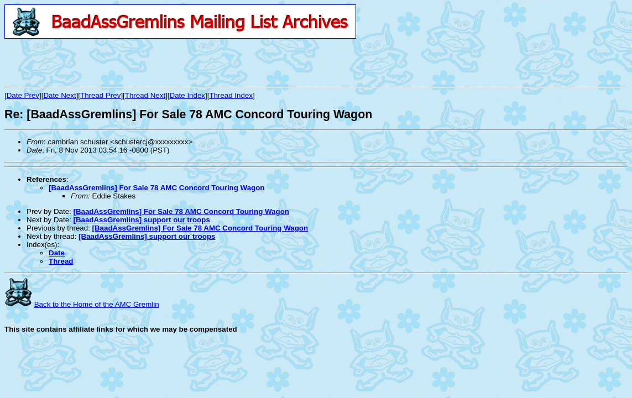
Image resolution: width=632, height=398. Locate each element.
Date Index (187, 95)
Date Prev (23, 95)
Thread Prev (100, 95)
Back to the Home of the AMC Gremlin (96, 304)
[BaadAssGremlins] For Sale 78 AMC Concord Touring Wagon (157, 188)
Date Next (59, 95)
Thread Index (231, 95)
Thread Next (145, 95)
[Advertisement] (133, 62)
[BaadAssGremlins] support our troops (141, 220)
